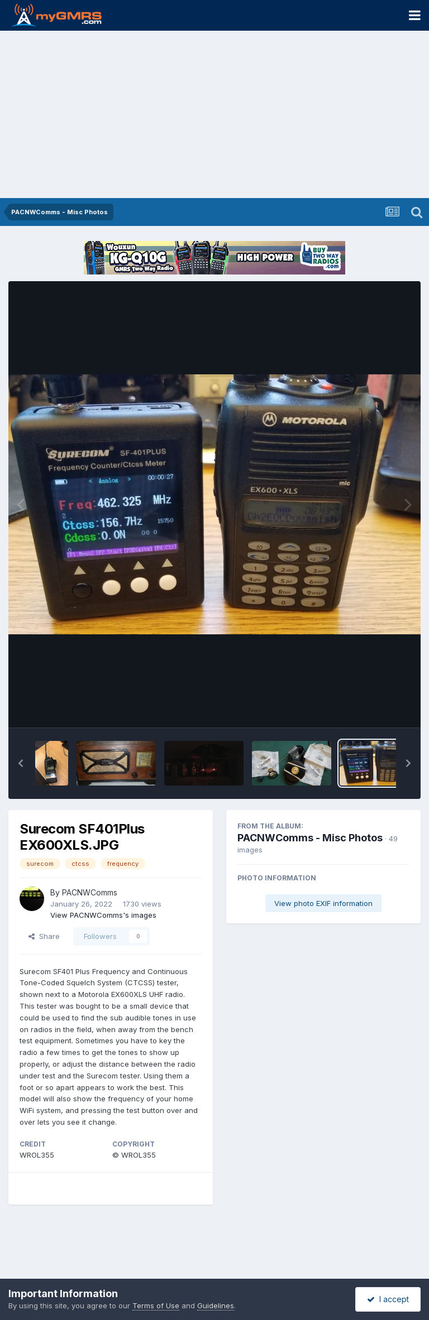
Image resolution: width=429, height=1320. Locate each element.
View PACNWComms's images (103, 914)
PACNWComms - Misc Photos (310, 838)
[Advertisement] (214, 114)
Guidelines (215, 1305)
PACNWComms (89, 892)
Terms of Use (155, 1305)
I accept (388, 1299)
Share (44, 936)
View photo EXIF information (323, 903)
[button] (20, 763)
